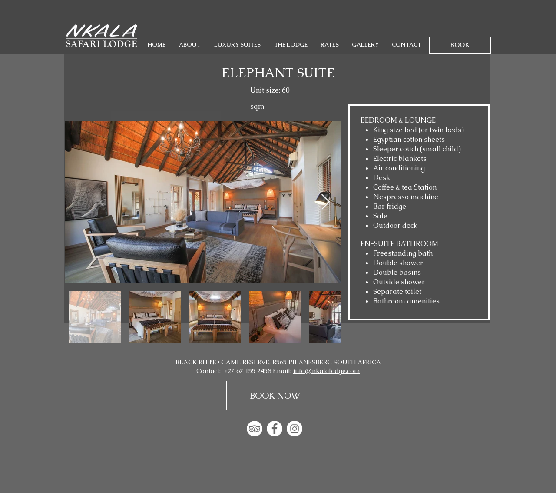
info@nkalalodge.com (326, 370)
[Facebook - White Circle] (274, 428)
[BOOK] (460, 45)
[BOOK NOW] (274, 395)
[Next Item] (326, 202)
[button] (189, 45)
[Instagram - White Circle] (294, 428)
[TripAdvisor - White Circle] (254, 428)
